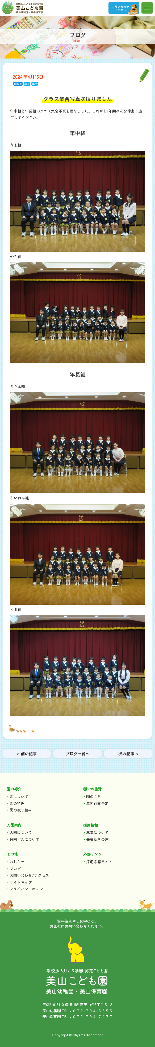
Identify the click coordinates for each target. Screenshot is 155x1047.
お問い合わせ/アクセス (29, 875)
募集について (97, 832)
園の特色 (17, 803)
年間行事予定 (97, 803)
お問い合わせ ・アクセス (120, 8)
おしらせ (17, 861)
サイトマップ (21, 882)
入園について (21, 832)
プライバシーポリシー (28, 888)
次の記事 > (128, 753)
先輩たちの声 (97, 839)
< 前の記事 (27, 753)
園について (19, 796)
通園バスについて (24, 839)
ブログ (15, 868)
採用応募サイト (99, 861)
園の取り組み (21, 810)
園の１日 (93, 796)
